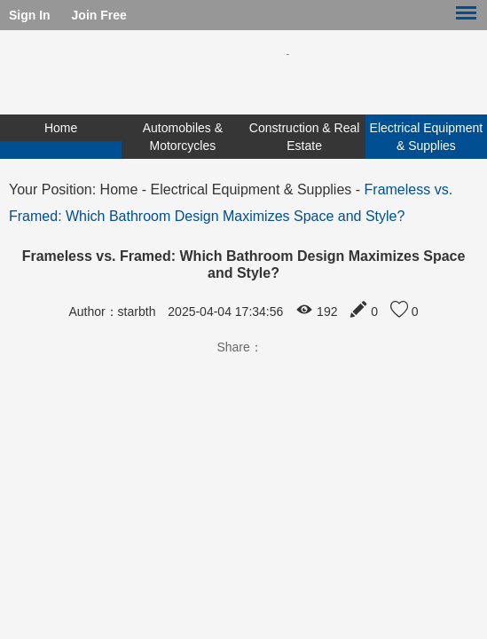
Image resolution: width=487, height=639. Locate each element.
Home (60, 128)
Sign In (30, 15)
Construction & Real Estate (304, 137)
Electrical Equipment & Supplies (426, 137)
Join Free (99, 15)
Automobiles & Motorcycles (183, 137)
